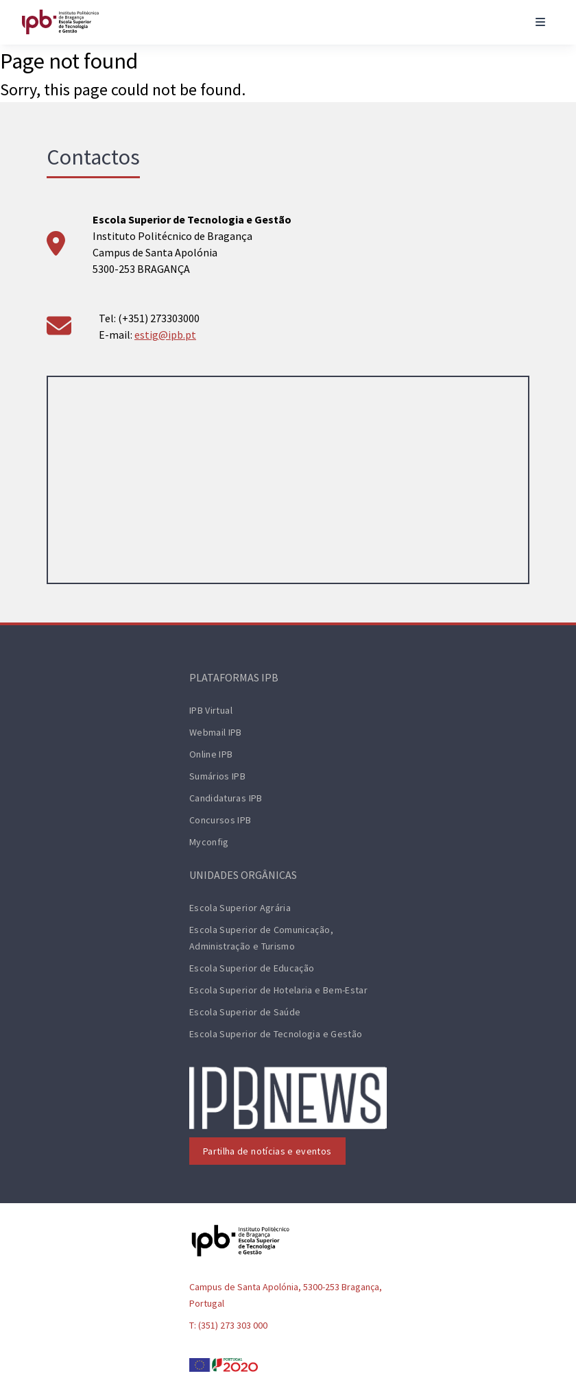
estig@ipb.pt (165, 334)
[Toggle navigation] (540, 22)
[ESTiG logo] (60, 22)
